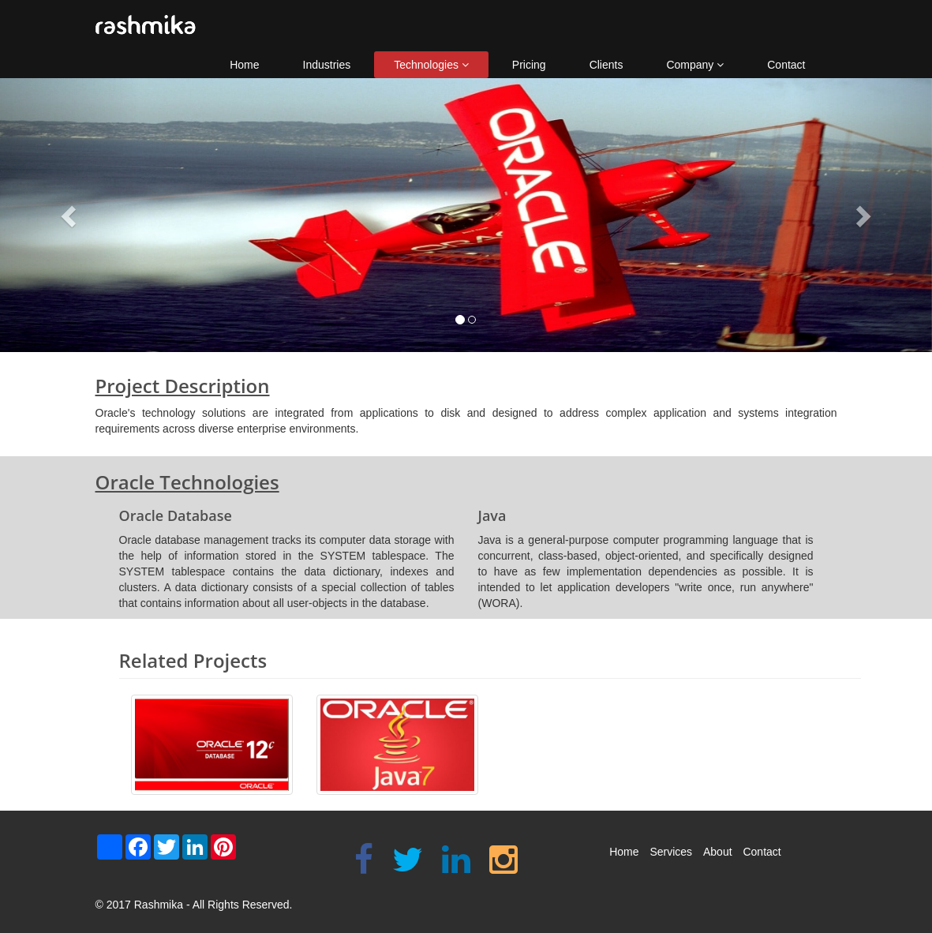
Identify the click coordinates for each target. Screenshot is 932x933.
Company (695, 64)
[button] (70, 215)
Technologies (431, 64)
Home (244, 64)
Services (670, 851)
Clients (606, 64)
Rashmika (158, 904)
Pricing (529, 64)
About (717, 851)
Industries (327, 64)
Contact (786, 64)
